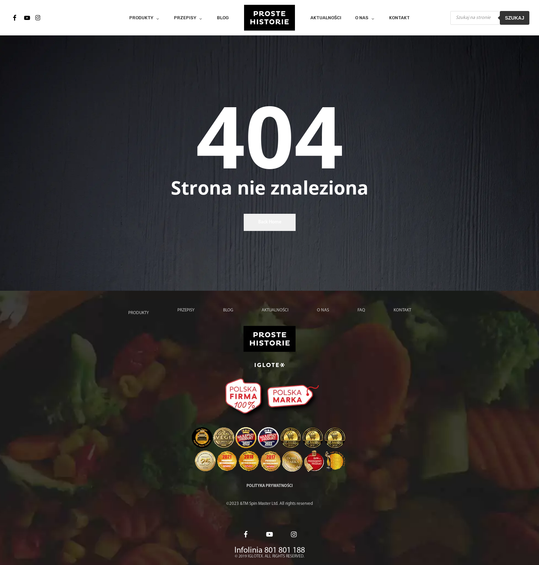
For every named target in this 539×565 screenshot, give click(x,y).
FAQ (361, 310)
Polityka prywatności (269, 486)
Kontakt (402, 310)
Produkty (138, 313)
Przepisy (186, 310)
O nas (323, 310)
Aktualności (275, 310)
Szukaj (514, 18)
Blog (228, 310)
